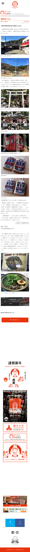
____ (2, 3)
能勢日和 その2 (10, 312)
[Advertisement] (15, 342)
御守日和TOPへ (15, 320)
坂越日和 (3, 312)
